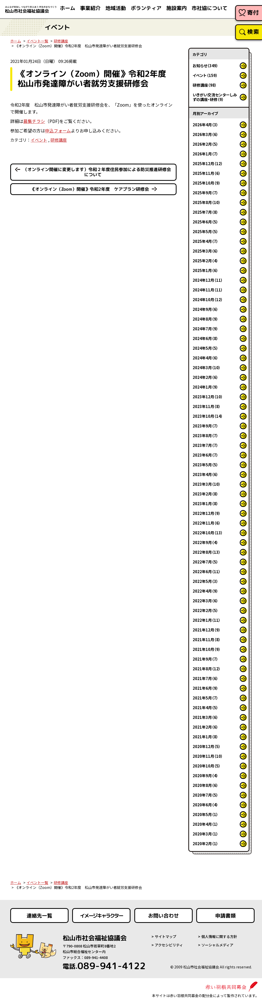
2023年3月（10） (207, 484)
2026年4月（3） (205, 124)
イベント (39, 140)
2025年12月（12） (208, 163)
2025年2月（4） (205, 260)
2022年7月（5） (205, 561)
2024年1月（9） (205, 387)
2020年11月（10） (208, 756)
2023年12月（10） (208, 396)
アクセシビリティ (169, 944)
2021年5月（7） (205, 697)
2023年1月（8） (205, 503)
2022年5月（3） (205, 581)
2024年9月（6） (205, 309)
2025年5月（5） (205, 231)
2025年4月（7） (205, 241)
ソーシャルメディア (217, 944)
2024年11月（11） (208, 289)
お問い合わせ (163, 915)
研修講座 (61, 40)
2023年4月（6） (205, 474)
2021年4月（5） (205, 707)
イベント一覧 (37, 40)
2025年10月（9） (207, 183)
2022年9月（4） (205, 542)
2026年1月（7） (205, 153)
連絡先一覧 (39, 915)
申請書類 (225, 915)
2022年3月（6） (205, 600)
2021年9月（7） (205, 659)
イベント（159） (205, 75)
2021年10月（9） (207, 649)
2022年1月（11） (207, 620)
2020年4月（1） (205, 824)
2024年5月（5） (205, 348)
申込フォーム (58, 130)
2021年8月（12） (207, 668)
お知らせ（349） (205, 65)
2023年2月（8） (205, 493)
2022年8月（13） (207, 552)
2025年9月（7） (205, 192)
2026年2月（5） (205, 144)
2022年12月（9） (207, 513)
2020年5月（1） (205, 814)
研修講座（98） (205, 85)
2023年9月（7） (205, 425)
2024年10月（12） (208, 299)
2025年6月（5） (205, 221)
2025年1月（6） (205, 270)
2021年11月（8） (207, 639)
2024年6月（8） (205, 338)
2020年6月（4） (205, 804)
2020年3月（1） (205, 834)
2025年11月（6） (207, 173)
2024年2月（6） (205, 377)
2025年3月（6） (205, 251)
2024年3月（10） (207, 367)
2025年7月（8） (205, 212)
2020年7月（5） (205, 795)
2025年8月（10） (207, 202)
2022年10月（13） (208, 532)
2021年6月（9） (205, 688)
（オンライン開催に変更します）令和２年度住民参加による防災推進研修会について (97, 172)
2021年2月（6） (205, 727)
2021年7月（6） (205, 678)
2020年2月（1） (205, 843)
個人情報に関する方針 (219, 936)
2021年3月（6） (205, 717)
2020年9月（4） (205, 775)
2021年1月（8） (205, 736)
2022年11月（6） (207, 523)
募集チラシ (34, 121)
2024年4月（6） (205, 357)
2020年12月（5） (207, 746)
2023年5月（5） (205, 464)
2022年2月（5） (205, 610)
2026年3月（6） (205, 134)
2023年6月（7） (205, 455)
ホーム (15, 40)
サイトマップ (165, 936)
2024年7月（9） (205, 328)
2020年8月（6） (205, 785)
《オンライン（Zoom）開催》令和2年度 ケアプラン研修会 (90, 189)
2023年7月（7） (205, 445)
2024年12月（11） (208, 280)
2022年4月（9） (205, 591)
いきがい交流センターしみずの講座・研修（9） (215, 97)
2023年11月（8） (207, 406)
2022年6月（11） (207, 571)
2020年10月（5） (207, 765)
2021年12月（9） (207, 629)
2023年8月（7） (205, 435)
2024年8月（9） (205, 319)
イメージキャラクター (101, 915)
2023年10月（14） (208, 416)
